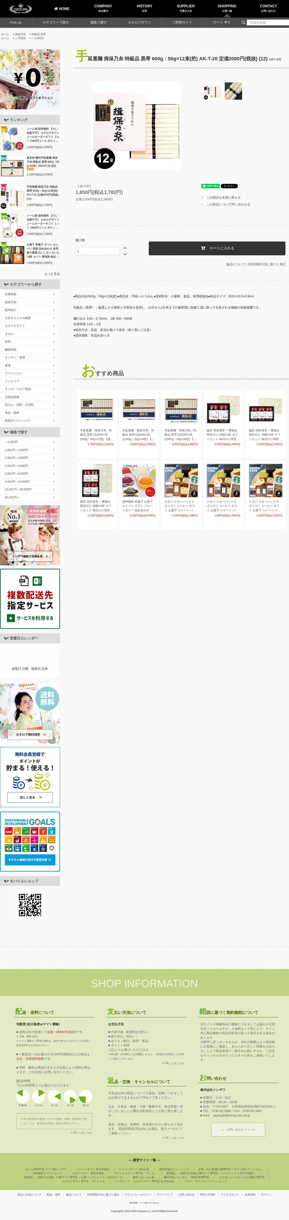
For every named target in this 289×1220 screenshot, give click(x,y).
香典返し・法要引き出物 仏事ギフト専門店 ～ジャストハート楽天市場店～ (211, 1173)
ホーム (5, 34)
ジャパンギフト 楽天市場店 (92, 1169)
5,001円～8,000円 (29, 473)
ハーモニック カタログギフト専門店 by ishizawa (144, 1181)
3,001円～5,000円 (29, 466)
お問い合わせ (187, 1194)
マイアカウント (230, 1194)
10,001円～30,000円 (29, 489)
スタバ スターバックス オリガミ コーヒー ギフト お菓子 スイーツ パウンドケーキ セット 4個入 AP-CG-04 (265, 506)
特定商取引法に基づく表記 (267, 264)
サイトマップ (165, 1194)
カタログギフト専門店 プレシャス (83, 1181)
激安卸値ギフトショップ (174, 1169)
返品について (235, 264)
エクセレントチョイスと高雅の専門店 (242, 1177)
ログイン (266, 1194)
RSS (203, 1194)
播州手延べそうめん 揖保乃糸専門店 (186, 1177)
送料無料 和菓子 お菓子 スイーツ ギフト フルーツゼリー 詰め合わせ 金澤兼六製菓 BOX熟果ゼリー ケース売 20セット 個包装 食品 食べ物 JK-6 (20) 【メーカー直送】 (138, 506)
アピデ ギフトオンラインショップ (205, 1181)
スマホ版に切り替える (149, 1203)
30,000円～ (29, 497)
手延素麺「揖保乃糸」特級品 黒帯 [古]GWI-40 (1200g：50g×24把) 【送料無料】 (138, 435)
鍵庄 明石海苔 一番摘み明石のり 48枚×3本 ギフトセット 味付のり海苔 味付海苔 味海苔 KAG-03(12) (264, 435)
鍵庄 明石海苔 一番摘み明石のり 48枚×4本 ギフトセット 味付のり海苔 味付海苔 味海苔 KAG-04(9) (95, 506)
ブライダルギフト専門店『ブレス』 (135, 1173)
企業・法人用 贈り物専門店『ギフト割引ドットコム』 (230, 1169)
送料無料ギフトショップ (47, 1173)
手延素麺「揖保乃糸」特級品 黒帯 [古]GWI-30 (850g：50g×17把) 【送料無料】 (96, 435)
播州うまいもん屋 (143, 1177)
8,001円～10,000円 (29, 481)
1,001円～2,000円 (29, 450)
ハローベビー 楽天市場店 (88, 1173)
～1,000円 (29, 442)
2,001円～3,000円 (29, 458)
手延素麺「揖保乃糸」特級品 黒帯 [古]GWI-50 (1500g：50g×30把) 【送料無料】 (181, 435)
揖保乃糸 (20, 34)
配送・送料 (53, 1194)
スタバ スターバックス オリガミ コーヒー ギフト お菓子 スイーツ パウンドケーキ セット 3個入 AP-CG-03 (223, 506)
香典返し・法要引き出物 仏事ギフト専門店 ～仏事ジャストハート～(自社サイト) (73, 1177)
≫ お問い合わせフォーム (238, 1129)
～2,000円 (38, 38)
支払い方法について (29, 1194)
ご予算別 (20, 38)
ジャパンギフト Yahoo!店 (134, 1169)
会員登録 (250, 1194)
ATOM (211, 1194)
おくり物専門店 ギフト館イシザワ (46, 1169)
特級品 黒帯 (39, 34)
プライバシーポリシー (138, 1194)
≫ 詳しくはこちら (81, 1132)
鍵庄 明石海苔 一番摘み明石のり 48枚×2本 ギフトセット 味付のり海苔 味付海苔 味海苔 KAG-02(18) (222, 435)
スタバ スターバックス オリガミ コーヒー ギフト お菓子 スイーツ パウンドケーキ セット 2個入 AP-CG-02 (181, 506)
